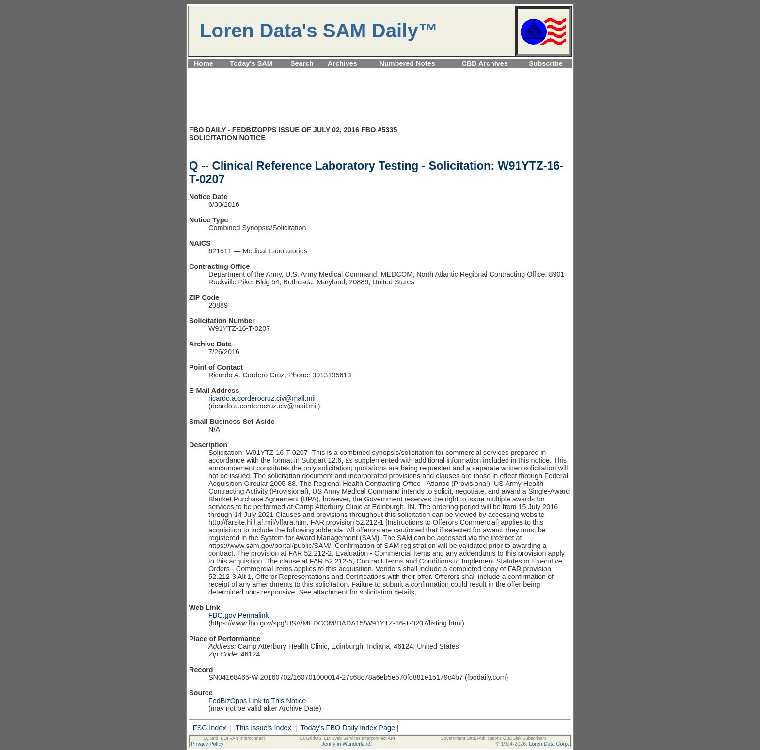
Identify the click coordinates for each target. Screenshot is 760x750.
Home (203, 63)
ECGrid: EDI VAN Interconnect (234, 738)
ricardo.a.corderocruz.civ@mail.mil (262, 398)
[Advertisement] (380, 74)
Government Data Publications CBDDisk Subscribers (493, 738)
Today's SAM (251, 63)
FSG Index (209, 728)
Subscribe (546, 63)
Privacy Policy (207, 744)
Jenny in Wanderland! (346, 744)
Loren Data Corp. (549, 744)
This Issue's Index (263, 728)
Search (302, 63)
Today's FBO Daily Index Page (348, 728)
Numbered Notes (407, 63)
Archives (342, 63)
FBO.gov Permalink (238, 615)
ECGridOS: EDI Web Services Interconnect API (347, 738)
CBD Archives (484, 63)
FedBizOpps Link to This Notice (257, 700)
